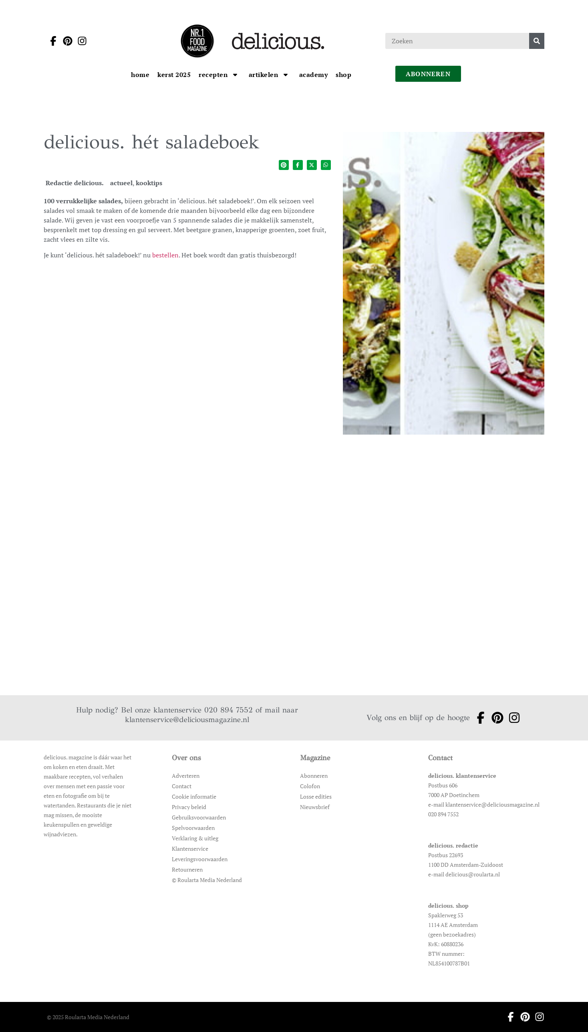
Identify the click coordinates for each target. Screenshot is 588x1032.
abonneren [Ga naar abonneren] (428, 73)
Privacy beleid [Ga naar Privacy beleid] (189, 807)
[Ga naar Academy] (313, 74)
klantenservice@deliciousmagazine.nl (187, 719)
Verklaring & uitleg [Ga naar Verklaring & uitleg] (195, 838)
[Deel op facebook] (298, 165)
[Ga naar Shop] (343, 74)
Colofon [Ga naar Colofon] (310, 786)
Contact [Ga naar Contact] (181, 786)
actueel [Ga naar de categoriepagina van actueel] (121, 182)
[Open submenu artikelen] (285, 74)
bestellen (165, 255)
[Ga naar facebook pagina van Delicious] (51, 41)
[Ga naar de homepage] (197, 41)
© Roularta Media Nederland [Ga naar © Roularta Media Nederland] (207, 880)
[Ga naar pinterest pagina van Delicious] (65, 41)
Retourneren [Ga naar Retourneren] (187, 869)
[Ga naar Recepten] (214, 74)
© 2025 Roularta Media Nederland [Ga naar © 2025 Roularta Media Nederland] (88, 1017)
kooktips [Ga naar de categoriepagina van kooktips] (149, 182)
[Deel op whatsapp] (326, 165)
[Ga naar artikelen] (264, 74)
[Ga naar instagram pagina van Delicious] (79, 41)
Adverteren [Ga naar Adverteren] (185, 775)
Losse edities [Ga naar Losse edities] (316, 796)
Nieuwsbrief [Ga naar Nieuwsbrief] (315, 807)
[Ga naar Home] (140, 74)
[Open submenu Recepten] (235, 74)
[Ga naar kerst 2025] (174, 74)
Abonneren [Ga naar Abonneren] (314, 775)
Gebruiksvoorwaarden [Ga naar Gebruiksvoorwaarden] (199, 817)
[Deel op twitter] (312, 165)
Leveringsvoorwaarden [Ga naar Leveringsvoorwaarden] (200, 859)
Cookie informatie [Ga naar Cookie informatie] (194, 796)
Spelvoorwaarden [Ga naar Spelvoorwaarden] (193, 828)
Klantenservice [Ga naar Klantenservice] (190, 848)
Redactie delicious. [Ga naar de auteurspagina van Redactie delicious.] (75, 182)
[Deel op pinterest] (284, 165)
